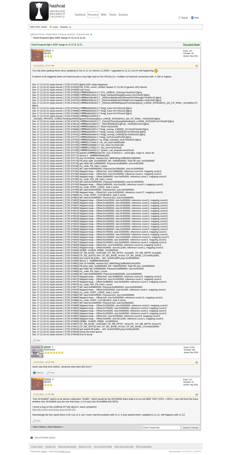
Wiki (104, 14)
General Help (83, 34)
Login (55, 27)
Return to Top (85, 446)
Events (123, 14)
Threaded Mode (191, 44)
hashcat (80, 14)
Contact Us (50, 446)
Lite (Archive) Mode (103, 446)
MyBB (43, 451)
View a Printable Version (44, 437)
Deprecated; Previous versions (60, 34)
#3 (196, 394)
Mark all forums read (124, 446)
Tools (112, 14)
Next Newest (54, 427)
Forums (93, 14)
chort (47, 50)
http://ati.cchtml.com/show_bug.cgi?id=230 (53, 409)
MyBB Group (64, 451)
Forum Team (37, 446)
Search (185, 17)
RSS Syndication (144, 446)
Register (64, 27)
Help (197, 17)
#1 (196, 66)
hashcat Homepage (67, 446)
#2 (196, 362)
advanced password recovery (57, 10)
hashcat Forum (37, 34)
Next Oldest (39, 427)
